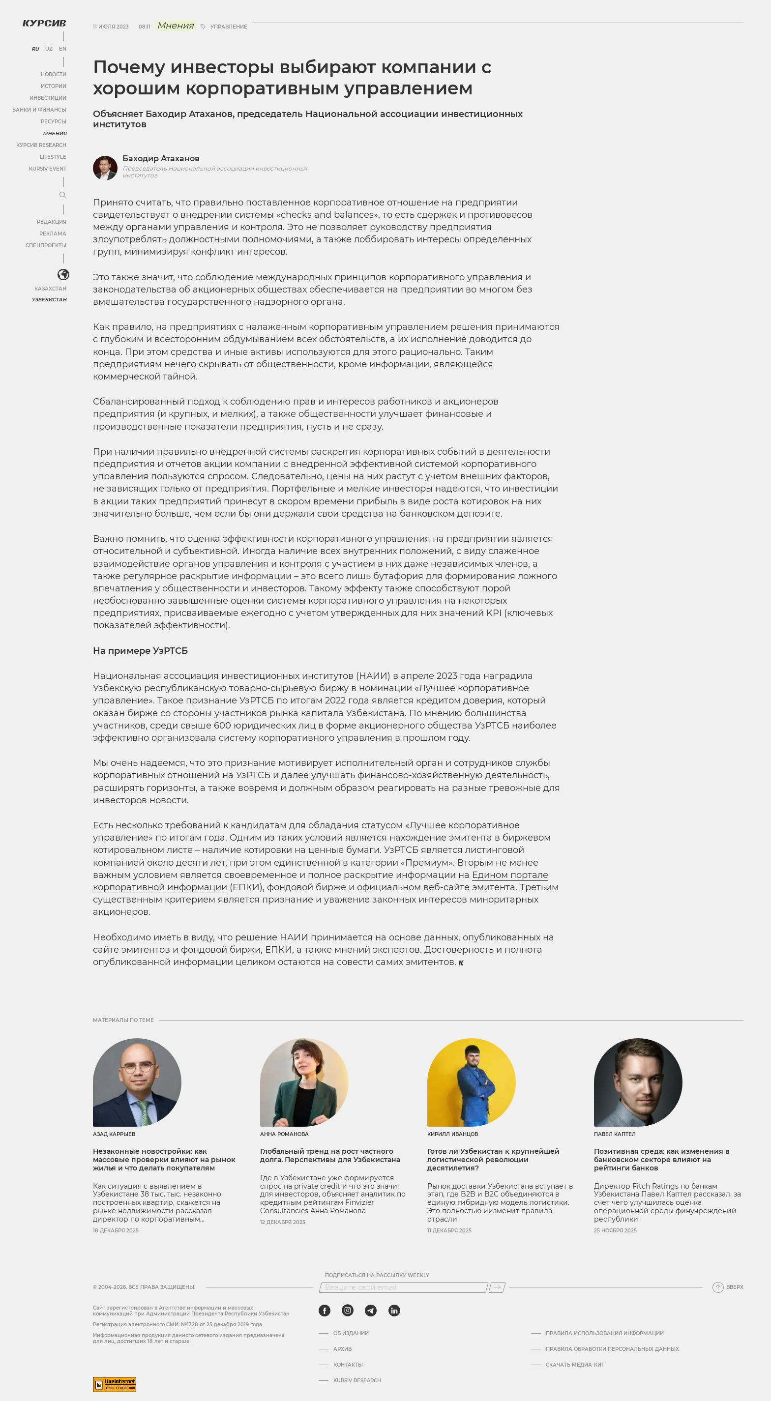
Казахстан (50, 289)
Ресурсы (53, 121)
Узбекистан (48, 299)
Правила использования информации (605, 1334)
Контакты (348, 1365)
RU (35, 49)
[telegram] (371, 1310)
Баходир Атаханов (161, 158)
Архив (342, 1349)
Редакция (51, 222)
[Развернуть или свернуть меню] (62, 196)
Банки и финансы (39, 110)
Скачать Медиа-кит (575, 1365)
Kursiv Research (357, 1381)
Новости (53, 74)
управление (228, 27)
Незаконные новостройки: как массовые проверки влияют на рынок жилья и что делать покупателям (164, 1159)
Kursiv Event (47, 169)
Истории (53, 86)
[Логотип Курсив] (44, 23)
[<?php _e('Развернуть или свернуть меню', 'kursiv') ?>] (63, 274)
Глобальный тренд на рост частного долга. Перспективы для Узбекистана (330, 1155)
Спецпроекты (46, 245)
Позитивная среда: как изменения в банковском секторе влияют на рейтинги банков (662, 1159)
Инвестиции (48, 98)
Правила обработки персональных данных (612, 1349)
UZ (49, 49)
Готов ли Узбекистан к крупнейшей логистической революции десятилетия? (493, 1159)
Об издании (351, 1334)
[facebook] (324, 1310)
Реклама (52, 234)
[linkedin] (394, 1310)
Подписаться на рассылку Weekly (377, 1276)
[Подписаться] (497, 1287)
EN (62, 49)
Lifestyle (53, 157)
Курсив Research (41, 145)
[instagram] (348, 1310)
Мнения (54, 133)
